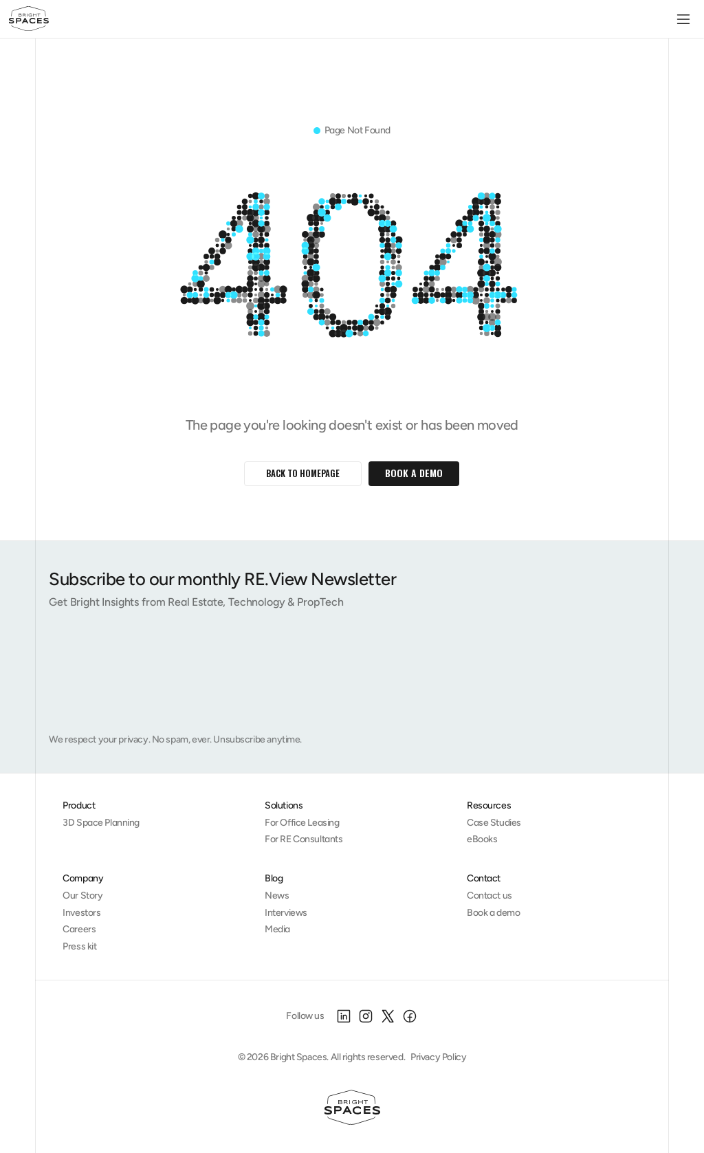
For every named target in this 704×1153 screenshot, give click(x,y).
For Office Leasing (302, 822)
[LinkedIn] (344, 1016)
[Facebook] (410, 1016)
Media (277, 929)
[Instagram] (366, 1016)
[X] (388, 1016)
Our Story (82, 895)
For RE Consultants (303, 839)
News (277, 895)
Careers (79, 929)
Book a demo (493, 913)
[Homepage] (352, 1107)
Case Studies (494, 822)
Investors (81, 913)
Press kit (79, 946)
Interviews (286, 913)
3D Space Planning (101, 822)
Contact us (489, 895)
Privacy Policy (438, 1057)
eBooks (482, 839)
